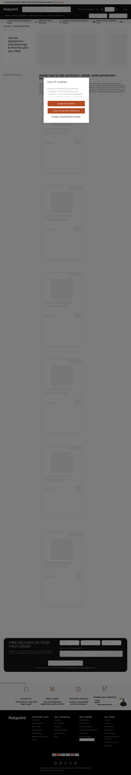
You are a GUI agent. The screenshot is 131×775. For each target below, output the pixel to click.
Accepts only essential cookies (66, 117)
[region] (66, 100)
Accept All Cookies (66, 103)
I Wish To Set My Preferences (66, 111)
